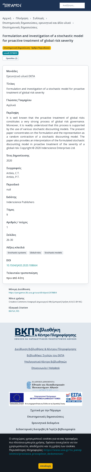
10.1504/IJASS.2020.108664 (21, 265)
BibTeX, (12, 311)
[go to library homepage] (45, 334)
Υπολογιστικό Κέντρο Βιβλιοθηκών (45, 361)
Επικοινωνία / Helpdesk (45, 368)
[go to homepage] (12, 5)
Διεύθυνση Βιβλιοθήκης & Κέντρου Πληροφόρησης (45, 349)
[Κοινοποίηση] (87, 54)
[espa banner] (45, 399)
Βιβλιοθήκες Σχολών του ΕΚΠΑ (45, 355)
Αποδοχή (45, 466)
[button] (16, 253)
